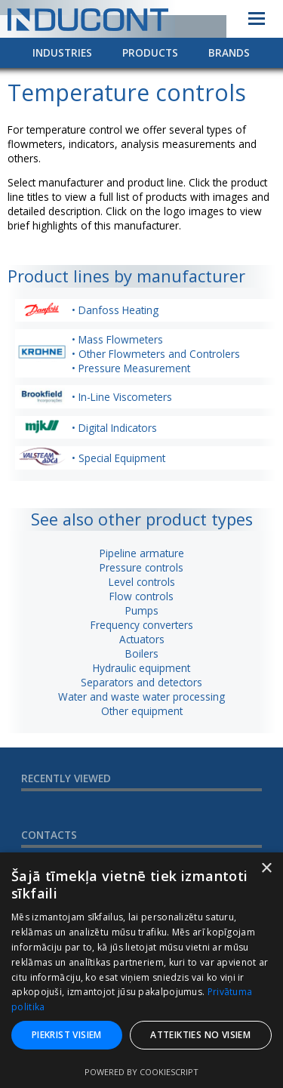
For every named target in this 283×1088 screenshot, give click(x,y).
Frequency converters (142, 625)
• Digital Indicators (114, 428)
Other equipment (142, 711)
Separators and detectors (141, 682)
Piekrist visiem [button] (67, 1034)
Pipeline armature (142, 553)
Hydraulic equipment (141, 668)
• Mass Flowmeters (117, 339)
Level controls (142, 582)
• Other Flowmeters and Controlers (156, 354)
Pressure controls (141, 567)
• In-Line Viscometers (122, 397)
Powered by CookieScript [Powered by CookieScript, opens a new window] (141, 1071)
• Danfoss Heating (115, 310)
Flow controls (141, 596)
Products (150, 52)
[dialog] (141, 970)
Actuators (142, 639)
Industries (62, 52)
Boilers (141, 653)
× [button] (266, 868)
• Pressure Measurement (131, 368)
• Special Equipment (118, 458)
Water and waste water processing (141, 696)
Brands (229, 52)
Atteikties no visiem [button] (200, 1034)
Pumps (141, 610)
